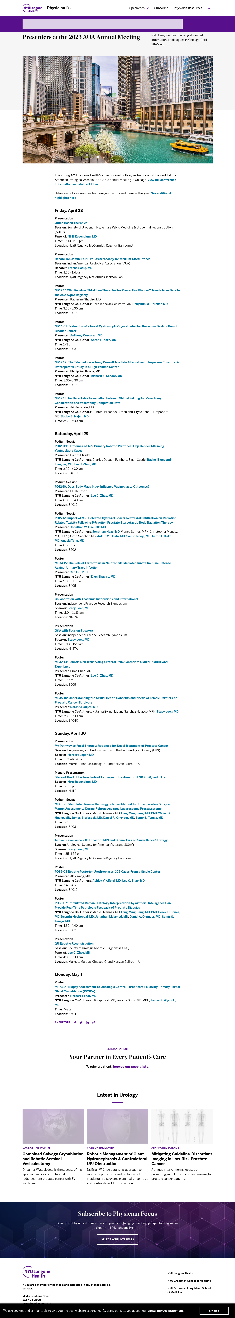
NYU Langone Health (180, 1273)
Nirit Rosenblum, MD (82, 237)
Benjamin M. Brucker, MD (150, 306)
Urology (29, 29)
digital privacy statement (165, 1311)
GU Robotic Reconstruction (74, 944)
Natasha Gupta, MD (84, 707)
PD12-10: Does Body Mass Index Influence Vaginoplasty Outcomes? (102, 487)
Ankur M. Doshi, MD (111, 537)
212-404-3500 (32, 1299)
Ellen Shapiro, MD (103, 578)
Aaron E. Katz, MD (103, 342)
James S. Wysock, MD (87, 819)
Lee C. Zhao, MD (85, 464)
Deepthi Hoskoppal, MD (77, 916)
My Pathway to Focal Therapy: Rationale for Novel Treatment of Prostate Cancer (111, 746)
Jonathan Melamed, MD (111, 916)
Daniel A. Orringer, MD (118, 819)
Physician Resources (188, 8)
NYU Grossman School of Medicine (189, 1280)
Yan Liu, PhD (79, 574)
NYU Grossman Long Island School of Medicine (189, 1290)
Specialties (136, 8)
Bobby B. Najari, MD (75, 416)
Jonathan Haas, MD (106, 533)
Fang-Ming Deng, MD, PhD (139, 815)
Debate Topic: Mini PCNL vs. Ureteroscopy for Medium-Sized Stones (102, 260)
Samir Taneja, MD (138, 537)
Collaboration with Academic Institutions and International (96, 601)
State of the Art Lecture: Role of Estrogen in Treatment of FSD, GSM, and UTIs (110, 778)
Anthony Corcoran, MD (86, 338)
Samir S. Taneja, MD (149, 819)
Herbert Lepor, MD (81, 755)
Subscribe (161, 8)
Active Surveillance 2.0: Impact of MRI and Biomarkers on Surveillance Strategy (111, 843)
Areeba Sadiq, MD (79, 269)
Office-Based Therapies (71, 224)
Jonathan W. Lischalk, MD (88, 528)
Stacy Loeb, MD (78, 611)
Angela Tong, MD (72, 542)
